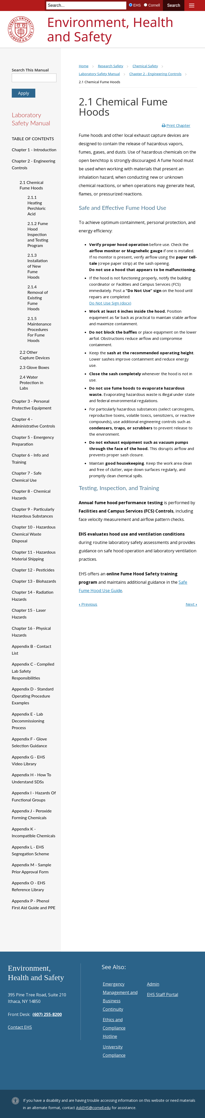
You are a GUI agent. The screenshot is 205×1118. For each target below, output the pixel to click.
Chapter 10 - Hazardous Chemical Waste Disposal (33, 533)
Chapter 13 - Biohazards (34, 580)
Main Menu (191, 5)
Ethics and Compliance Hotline (114, 1028)
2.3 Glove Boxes (34, 367)
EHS (137, 5)
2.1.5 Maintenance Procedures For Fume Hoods (39, 329)
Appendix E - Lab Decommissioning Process (28, 720)
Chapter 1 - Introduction (34, 149)
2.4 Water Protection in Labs (31, 382)
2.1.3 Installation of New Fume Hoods (37, 265)
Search (173, 5)
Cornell (154, 5)
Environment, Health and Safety (110, 29)
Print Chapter (178, 125)
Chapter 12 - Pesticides (33, 569)
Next (191, 604)
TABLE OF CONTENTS (33, 138)
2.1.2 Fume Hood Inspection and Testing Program (37, 234)
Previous (88, 604)
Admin (153, 984)
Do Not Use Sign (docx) (110, 303)
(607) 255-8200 (47, 1014)
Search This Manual (30, 69)
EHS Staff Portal (162, 994)
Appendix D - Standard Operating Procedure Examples (33, 695)
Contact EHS (20, 1027)
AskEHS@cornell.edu (93, 1107)
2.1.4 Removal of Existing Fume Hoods (37, 297)
